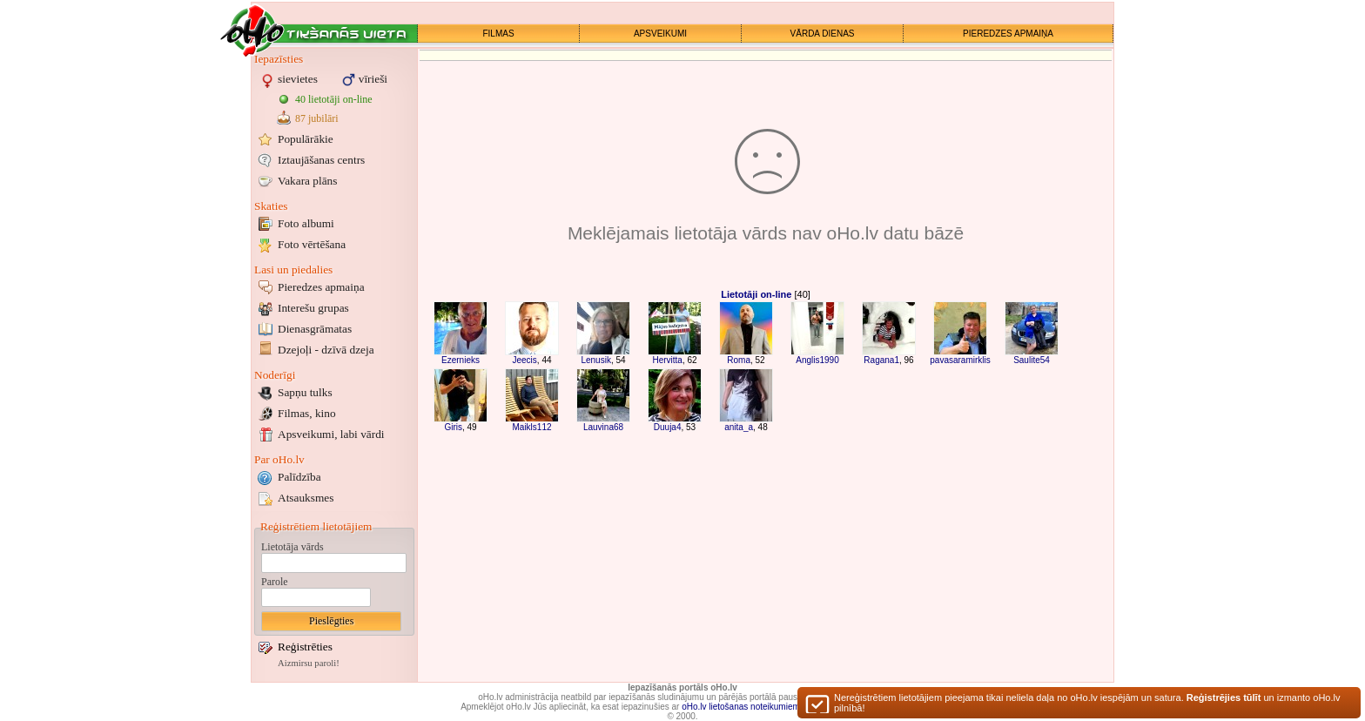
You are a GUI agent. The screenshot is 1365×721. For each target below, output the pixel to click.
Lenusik (595, 360)
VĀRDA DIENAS (822, 33)
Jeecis (524, 360)
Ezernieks (460, 360)
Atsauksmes (305, 497)
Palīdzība (299, 476)
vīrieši (373, 78)
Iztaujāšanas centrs (321, 159)
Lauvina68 (603, 427)
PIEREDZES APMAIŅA (1008, 33)
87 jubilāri (317, 118)
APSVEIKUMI (660, 33)
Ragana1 (881, 360)
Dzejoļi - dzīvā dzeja (326, 349)
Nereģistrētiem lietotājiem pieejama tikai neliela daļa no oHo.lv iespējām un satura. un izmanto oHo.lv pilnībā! (1087, 705)
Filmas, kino (307, 413)
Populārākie (305, 138)
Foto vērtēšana (312, 244)
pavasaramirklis (960, 360)
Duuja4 (668, 427)
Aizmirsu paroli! (309, 663)
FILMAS (498, 33)
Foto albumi (306, 223)
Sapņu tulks (305, 392)
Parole (274, 582)
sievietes (298, 78)
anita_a (738, 427)
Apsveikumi (331, 434)
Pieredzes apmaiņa (321, 286)
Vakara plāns (307, 180)
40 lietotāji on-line (334, 99)
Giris (453, 427)
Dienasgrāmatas (315, 328)
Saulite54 (1031, 360)
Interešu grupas (313, 307)
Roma (738, 360)
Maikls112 (531, 427)
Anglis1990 (817, 360)
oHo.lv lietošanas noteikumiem (741, 706)
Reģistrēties (305, 646)
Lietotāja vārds (292, 547)
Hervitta (667, 360)
